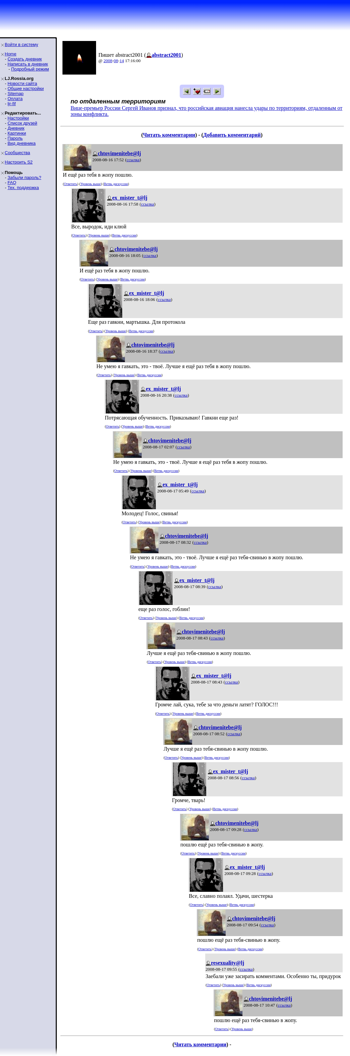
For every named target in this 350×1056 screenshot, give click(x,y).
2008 (107, 60)
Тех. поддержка (23, 187)
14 (122, 60)
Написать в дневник (27, 64)
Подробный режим (30, 69)
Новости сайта (22, 83)
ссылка (133, 159)
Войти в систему (21, 44)
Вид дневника (21, 143)
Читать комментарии (169, 135)
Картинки (16, 133)
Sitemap (15, 93)
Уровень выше (90, 184)
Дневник (15, 128)
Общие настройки (25, 88)
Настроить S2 (19, 162)
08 (116, 60)
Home (10, 53)
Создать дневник (24, 58)
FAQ (11, 182)
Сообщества (17, 152)
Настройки (18, 118)
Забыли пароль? (24, 177)
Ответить (70, 184)
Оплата (15, 98)
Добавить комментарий (232, 135)
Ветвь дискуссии (116, 184)
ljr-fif (11, 103)
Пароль (15, 138)
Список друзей (22, 123)
